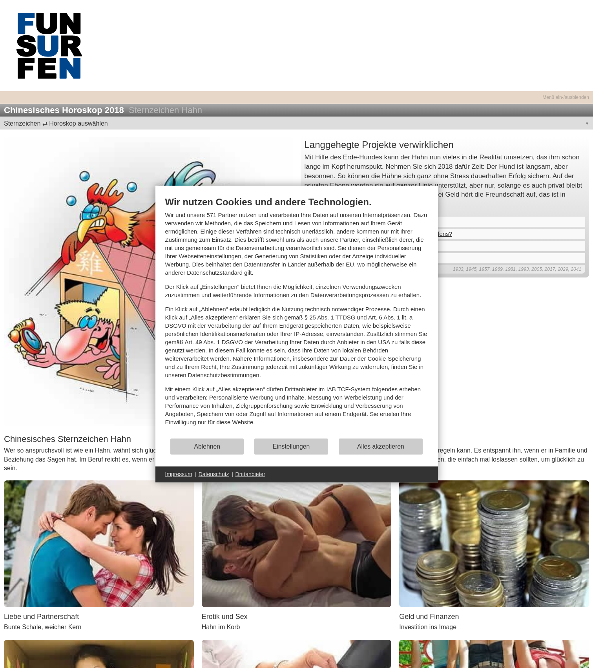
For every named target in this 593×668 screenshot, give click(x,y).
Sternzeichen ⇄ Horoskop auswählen (56, 123)
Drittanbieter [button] (250, 474)
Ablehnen (207, 446)
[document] (296, 316)
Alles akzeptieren (380, 446)
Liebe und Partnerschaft (41, 617)
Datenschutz (214, 474)
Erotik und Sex (225, 617)
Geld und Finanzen (429, 617)
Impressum (178, 474)
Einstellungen (291, 446)
